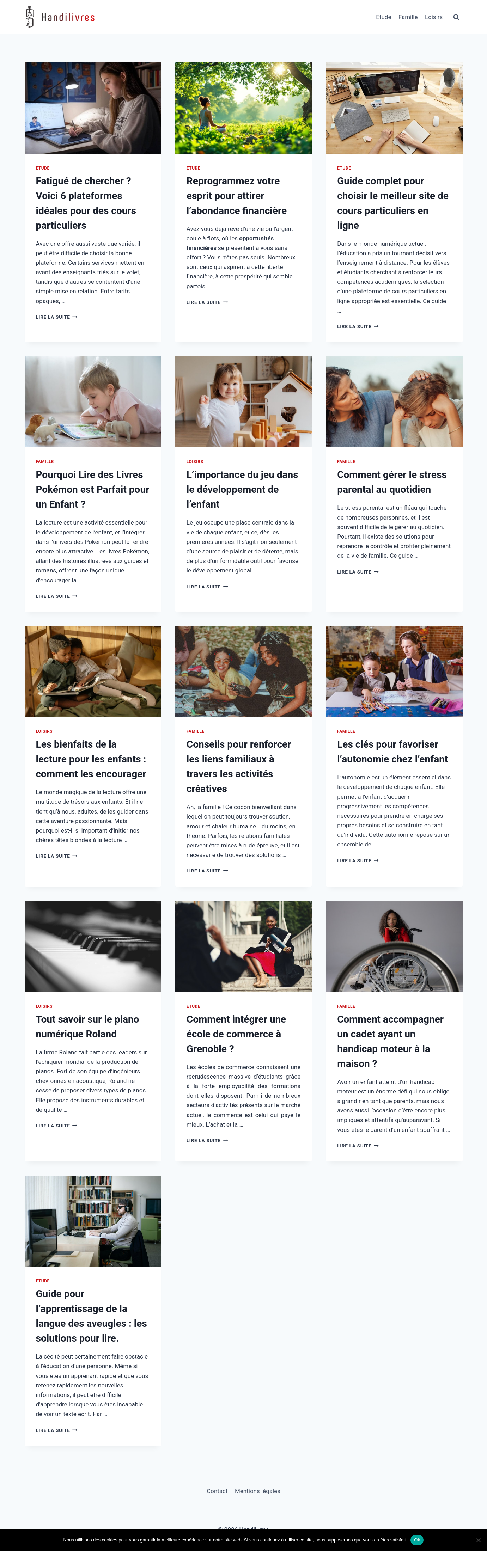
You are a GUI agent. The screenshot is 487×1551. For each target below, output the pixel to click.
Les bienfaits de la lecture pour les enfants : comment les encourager (91, 759)
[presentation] (93, 107)
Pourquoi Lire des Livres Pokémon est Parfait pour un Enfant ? (93, 489)
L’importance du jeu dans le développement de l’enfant (242, 489)
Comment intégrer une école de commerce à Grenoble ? (236, 1034)
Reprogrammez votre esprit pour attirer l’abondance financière (237, 195)
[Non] (478, 1540)
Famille (408, 16)
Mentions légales (257, 1491)
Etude (383, 16)
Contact (217, 1491)
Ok (417, 1540)
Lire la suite (56, 317)
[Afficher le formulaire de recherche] (456, 17)
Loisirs (434, 16)
